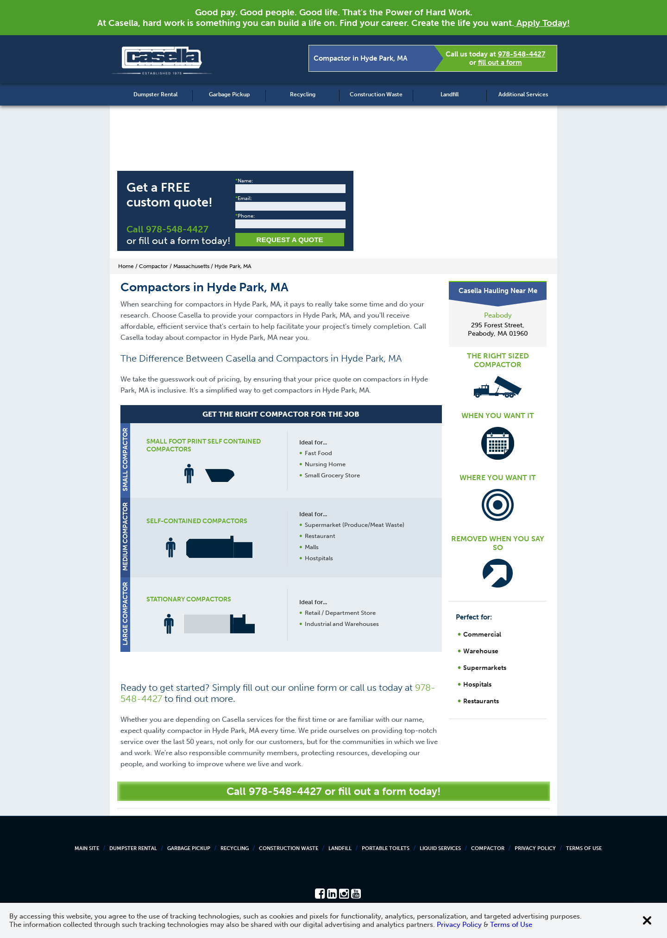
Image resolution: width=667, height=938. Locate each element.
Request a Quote (290, 240)
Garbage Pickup (229, 94)
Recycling (302, 94)
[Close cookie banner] (647, 920)
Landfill (449, 94)
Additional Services (523, 94)
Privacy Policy (535, 848)
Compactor (487, 848)
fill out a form (500, 62)
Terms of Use (584, 848)
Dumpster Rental (155, 94)
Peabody (498, 315)
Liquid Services (440, 848)
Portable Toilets (385, 848)
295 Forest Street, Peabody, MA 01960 (498, 329)
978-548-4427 (521, 54)
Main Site (87, 848)
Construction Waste (376, 94)
